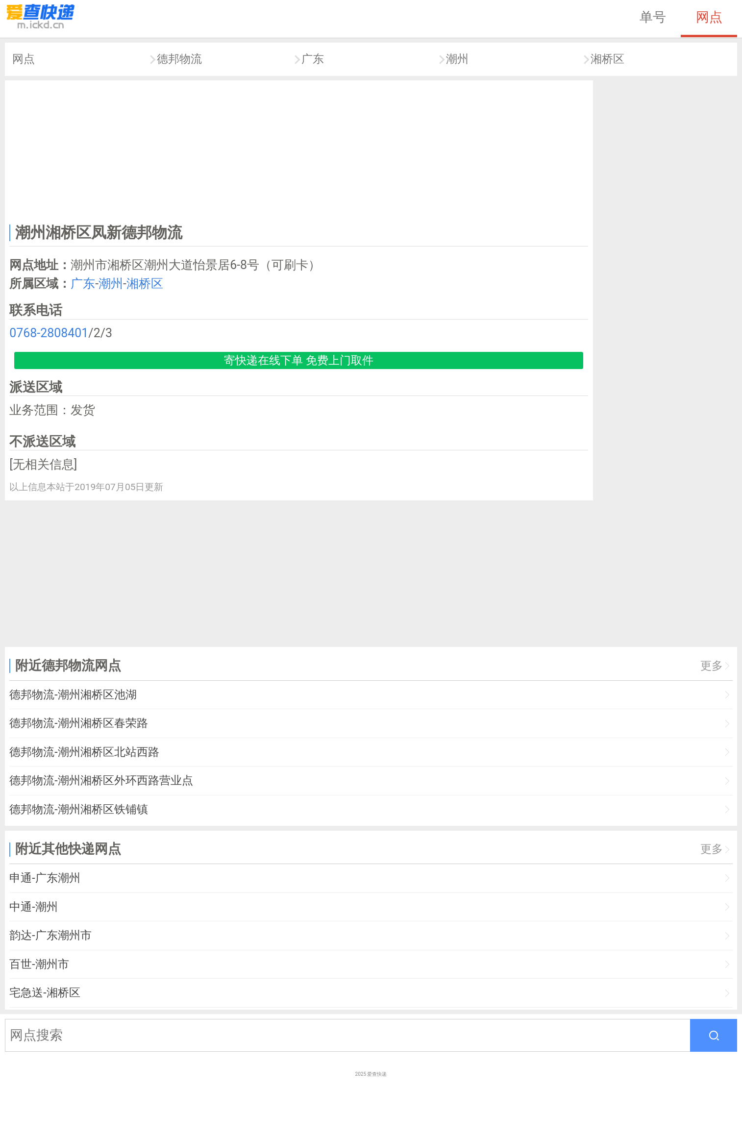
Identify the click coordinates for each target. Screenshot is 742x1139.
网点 (709, 17)
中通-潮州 (33, 907)
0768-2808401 (48, 333)
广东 (312, 59)
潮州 (457, 59)
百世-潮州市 (39, 964)
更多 (711, 665)
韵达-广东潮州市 (50, 935)
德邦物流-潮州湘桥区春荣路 (78, 723)
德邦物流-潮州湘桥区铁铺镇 (78, 809)
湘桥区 (607, 59)
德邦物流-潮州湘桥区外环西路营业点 (101, 780)
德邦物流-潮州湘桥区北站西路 (84, 752)
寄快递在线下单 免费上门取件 (298, 360)
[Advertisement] (299, 150)
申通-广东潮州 (44, 878)
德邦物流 (179, 59)
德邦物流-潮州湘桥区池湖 (72, 694)
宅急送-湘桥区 (44, 992)
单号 (653, 17)
